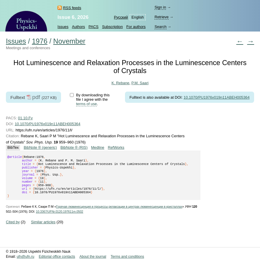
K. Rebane (120, 83)
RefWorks (116, 147)
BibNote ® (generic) (40, 147)
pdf (36, 97)
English (137, 17)
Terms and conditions (127, 257)
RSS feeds (72, 8)
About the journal (92, 257)
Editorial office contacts (57, 257)
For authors (136, 26)
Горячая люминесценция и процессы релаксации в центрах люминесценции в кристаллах (119, 213)
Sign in (160, 7)
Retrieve (161, 17)
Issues (62, 26)
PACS (93, 26)
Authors (78, 26)
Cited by (13, 229)
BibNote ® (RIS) (74, 147)
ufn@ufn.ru (25, 257)
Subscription (112, 26)
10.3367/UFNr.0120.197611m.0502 (59, 218)
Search (160, 26)
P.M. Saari (140, 83)
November (69, 41)
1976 (39, 41)
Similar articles (43, 229)
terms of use (86, 104)
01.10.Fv (25, 118)
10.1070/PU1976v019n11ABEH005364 (217, 97)
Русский (121, 17)
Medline (97, 147)
